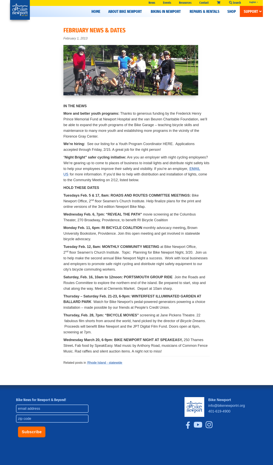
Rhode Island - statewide (104, 362)
